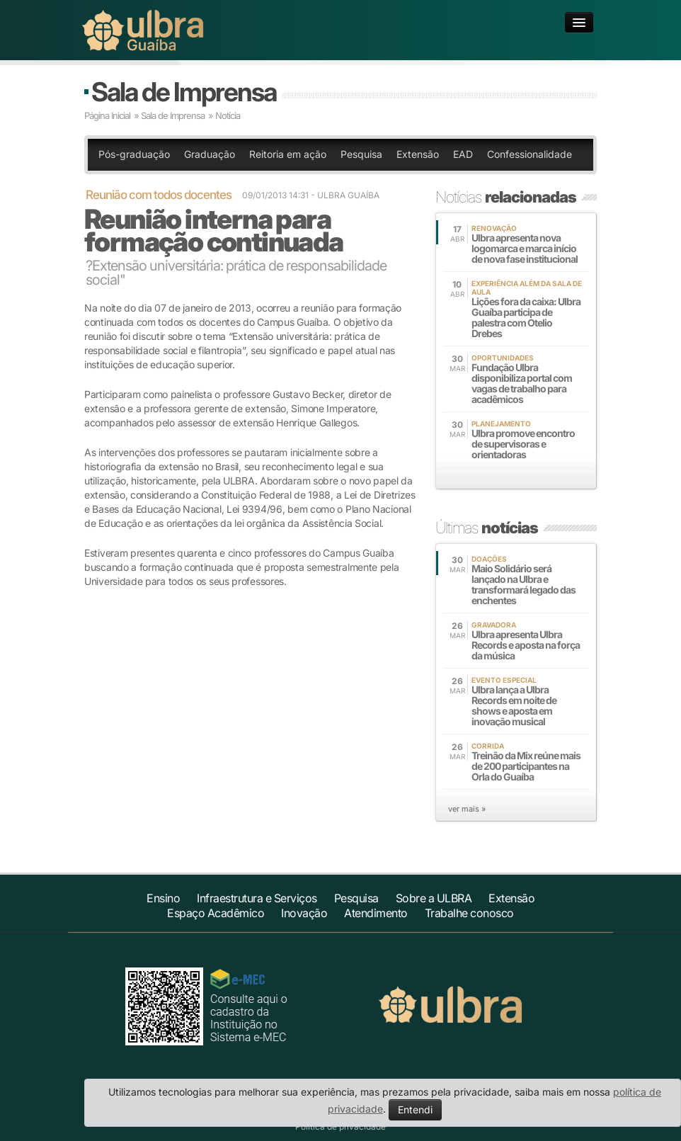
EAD (463, 154)
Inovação (304, 913)
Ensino (163, 898)
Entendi (415, 1109)
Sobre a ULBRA (434, 898)
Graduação (209, 154)
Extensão (417, 154)
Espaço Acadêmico (215, 913)
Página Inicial (107, 115)
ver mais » (467, 809)
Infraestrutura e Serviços (257, 898)
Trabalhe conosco (469, 913)
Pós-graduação (134, 154)
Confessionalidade (529, 154)
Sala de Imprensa (183, 92)
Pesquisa (361, 154)
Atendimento (376, 913)
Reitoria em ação (287, 154)
